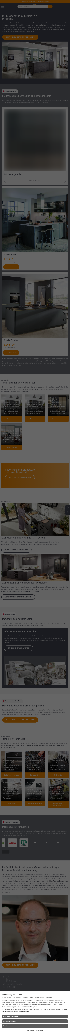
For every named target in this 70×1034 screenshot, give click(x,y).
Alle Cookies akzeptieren (10, 1016)
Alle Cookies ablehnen (9, 1021)
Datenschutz (39, 1030)
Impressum (30, 1030)
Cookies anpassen (8, 1026)
